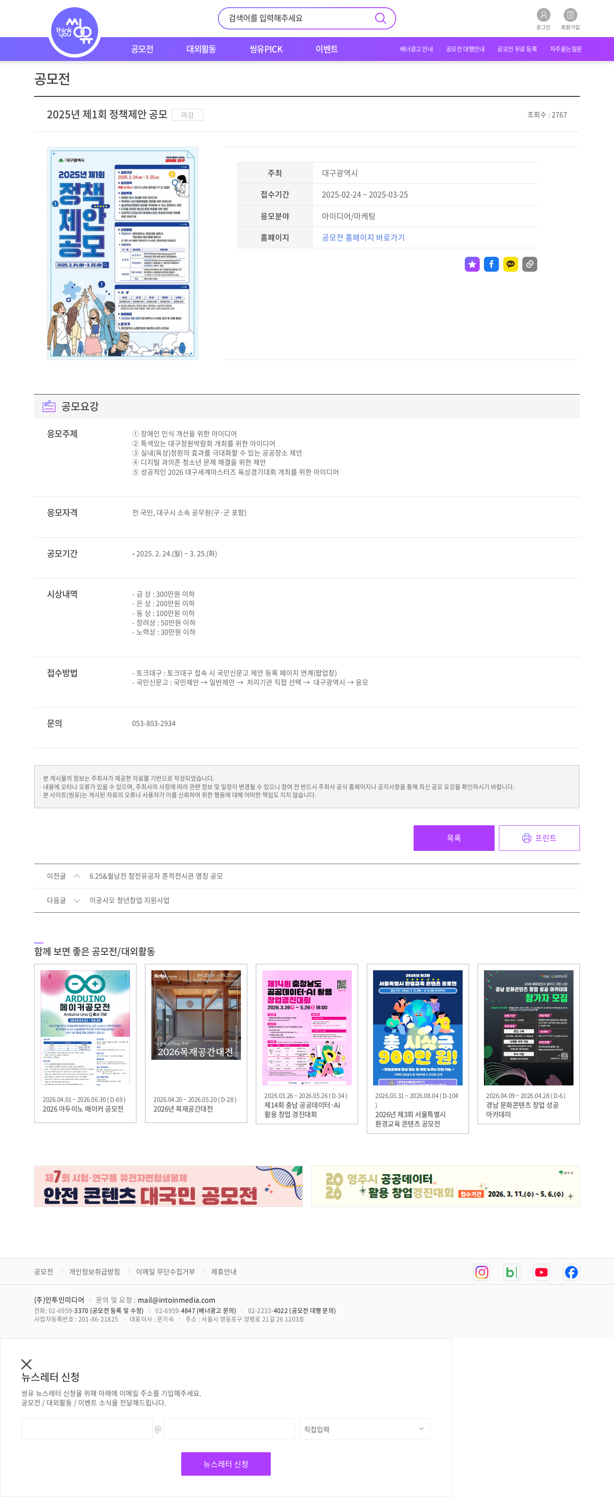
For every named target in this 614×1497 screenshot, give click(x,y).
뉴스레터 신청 (226, 1464)
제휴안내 (224, 1271)
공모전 (43, 1271)
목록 (454, 838)
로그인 (543, 19)
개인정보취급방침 (94, 1271)
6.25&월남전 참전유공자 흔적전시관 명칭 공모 (156, 876)
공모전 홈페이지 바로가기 (363, 237)
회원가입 (570, 19)
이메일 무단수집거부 (165, 1271)
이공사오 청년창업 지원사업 (130, 900)
